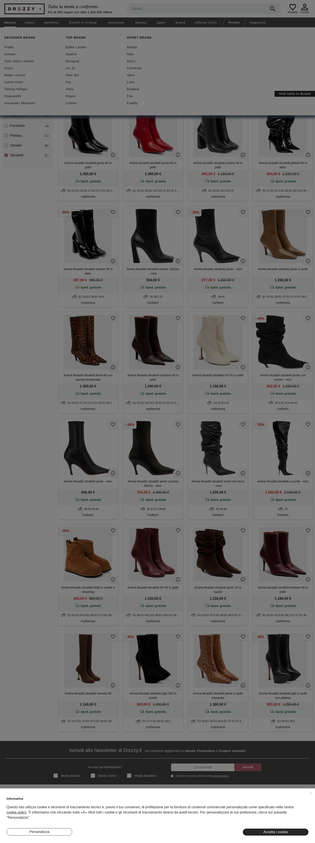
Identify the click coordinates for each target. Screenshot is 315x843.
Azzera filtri (124, 80)
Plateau (26, 135)
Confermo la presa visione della (201, 775)
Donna (10, 22)
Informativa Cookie (189, 814)
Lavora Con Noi (17, 821)
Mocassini (26, 116)
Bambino (51, 22)
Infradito (26, 106)
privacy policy (221, 775)
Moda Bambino (142, 776)
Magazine (258, 22)
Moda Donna (67, 776)
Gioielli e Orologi (83, 22)
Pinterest (285, 821)
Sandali (26, 145)
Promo (234, 22)
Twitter (283, 814)
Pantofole (26, 126)
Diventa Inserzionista (21, 808)
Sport (161, 22)
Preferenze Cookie (189, 821)
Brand (180, 22)
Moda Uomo (103, 776)
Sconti (70, 59)
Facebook (285, 808)
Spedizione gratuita (139, 59)
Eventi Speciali (102, 814)
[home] (3, 31)
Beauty (141, 22)
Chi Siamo (14, 801)
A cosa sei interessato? (105, 767)
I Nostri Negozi (102, 808)
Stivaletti (26, 155)
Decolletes (26, 96)
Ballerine (26, 86)
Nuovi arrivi (100, 59)
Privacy (182, 808)
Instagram (285, 801)
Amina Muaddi (98, 80)
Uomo (30, 22)
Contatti (12, 814)
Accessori (116, 22)
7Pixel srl (152, 837)
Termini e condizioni (190, 801)
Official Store (206, 22)
